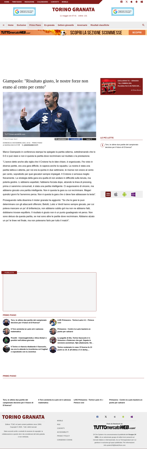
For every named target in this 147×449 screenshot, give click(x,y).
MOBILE (65, 2)
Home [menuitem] (11, 25)
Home (6, 2)
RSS (58, 424)
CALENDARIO (42, 2)
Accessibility (63, 432)
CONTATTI (55, 2)
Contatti (61, 428)
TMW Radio (17, 2)
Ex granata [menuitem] (49, 25)
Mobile (60, 420)
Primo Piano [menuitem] (35, 25)
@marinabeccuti (30, 145)
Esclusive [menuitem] (21, 25)
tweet (89, 139)
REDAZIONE (29, 2)
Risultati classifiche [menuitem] (100, 25)
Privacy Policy (63, 436)
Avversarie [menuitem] (82, 25)
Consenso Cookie (64, 440)
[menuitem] (3, 25)
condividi (75, 139)
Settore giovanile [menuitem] (66, 25)
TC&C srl (14, 424)
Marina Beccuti (11, 145)
